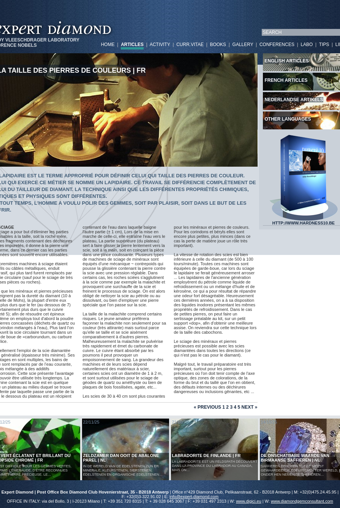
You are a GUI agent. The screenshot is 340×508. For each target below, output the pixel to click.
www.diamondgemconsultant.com (302, 501)
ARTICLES (132, 44)
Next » (249, 407)
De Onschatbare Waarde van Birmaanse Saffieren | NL (295, 457)
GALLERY (242, 44)
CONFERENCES (276, 44)
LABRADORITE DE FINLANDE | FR (206, 455)
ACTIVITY (160, 44)
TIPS (324, 44)
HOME (108, 44)
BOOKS (218, 44)
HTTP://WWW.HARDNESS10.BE (303, 221)
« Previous (207, 407)
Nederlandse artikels (294, 99)
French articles (286, 80)
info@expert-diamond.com (193, 496)
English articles (287, 61)
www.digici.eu (248, 501)
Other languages (288, 119)
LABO (306, 44)
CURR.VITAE (190, 44)
